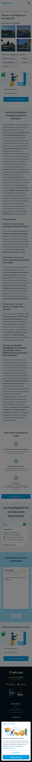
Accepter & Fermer (16, 757)
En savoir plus (16, 752)
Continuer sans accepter (9, 724)
